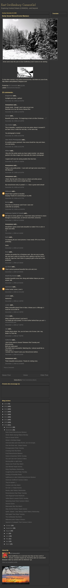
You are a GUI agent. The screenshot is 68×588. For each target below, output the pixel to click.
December (9, 427)
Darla (7, 237)
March (8, 544)
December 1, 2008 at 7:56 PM (14, 336)
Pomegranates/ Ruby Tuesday (15, 448)
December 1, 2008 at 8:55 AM (14, 272)
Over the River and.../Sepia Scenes (16, 445)
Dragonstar (9, 95)
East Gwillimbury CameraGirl (18, 5)
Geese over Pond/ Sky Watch (14, 464)
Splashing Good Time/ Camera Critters (17, 501)
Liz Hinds (8, 266)
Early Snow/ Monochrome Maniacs (16, 432)
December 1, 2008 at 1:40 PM (14, 301)
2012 (6, 414)
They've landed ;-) (11, 482)
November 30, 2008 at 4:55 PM (14, 101)
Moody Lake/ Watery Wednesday (16, 490)
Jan (6, 329)
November (9, 430)
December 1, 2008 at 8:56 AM (14, 283)
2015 (6, 406)
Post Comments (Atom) (29, 380)
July (7, 533)
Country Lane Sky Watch (13, 485)
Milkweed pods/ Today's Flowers (15, 519)
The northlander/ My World (14, 517)
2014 (6, 409)
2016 (6, 404)
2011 (6, 417)
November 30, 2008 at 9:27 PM (14, 198)
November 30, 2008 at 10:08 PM (15, 209)
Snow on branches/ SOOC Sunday (16, 456)
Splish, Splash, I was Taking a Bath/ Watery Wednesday (22, 511)
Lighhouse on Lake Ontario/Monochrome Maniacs (21, 477)
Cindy (7, 316)
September (9, 528)
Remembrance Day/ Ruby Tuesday (16, 493)
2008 (6, 425)
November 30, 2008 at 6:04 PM (14, 135)
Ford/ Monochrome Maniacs (14, 453)
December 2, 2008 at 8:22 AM (14, 354)
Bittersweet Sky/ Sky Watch (14, 506)
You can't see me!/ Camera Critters (16, 458)
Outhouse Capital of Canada (14, 213)
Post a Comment (9, 367)
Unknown (8, 191)
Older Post (44, 375)
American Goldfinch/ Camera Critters (17, 480)
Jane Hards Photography (13, 139)
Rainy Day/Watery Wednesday (15, 469)
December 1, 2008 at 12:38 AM (14, 220)
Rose (7, 252)
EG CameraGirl (15, 553)
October (8, 525)
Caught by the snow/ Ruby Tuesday (16, 472)
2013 (6, 411)
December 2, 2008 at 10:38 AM (14, 363)
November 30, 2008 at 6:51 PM (14, 146)
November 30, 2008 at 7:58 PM (14, 161)
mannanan (8, 287)
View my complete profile (9, 562)
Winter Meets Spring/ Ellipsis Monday (17, 435)
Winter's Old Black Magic (13, 440)
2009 (6, 422)
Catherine (8, 340)
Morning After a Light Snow (14, 461)
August (8, 531)
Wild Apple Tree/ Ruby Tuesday (15, 514)
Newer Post (6, 375)
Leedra (7, 296)
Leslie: (7, 305)
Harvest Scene (10, 503)
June (7, 536)
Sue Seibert (9, 125)
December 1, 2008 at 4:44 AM (14, 233)
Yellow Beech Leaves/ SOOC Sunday (17, 498)
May (7, 538)
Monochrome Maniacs (13, 87)
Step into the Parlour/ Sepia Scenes (16, 509)
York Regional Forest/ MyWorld (15, 495)
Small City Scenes (11, 276)
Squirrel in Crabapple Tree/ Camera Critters (19, 522)
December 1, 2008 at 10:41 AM (14, 292)
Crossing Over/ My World (13, 450)
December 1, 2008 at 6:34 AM (14, 248)
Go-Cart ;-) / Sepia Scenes (14, 488)
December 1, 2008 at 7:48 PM (14, 325)
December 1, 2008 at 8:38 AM (14, 262)
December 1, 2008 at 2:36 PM (14, 312)
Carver (7, 116)
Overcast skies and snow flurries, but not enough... (21, 443)
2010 (6, 419)
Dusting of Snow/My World (14, 474)
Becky (7, 202)
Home (25, 375)
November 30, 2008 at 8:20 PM (14, 172)
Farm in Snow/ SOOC (12, 437)
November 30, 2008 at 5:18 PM (14, 121)
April (7, 541)
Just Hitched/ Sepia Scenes (14, 466)
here (26, 184)
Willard (7, 150)
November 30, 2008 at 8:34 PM (14, 187)
